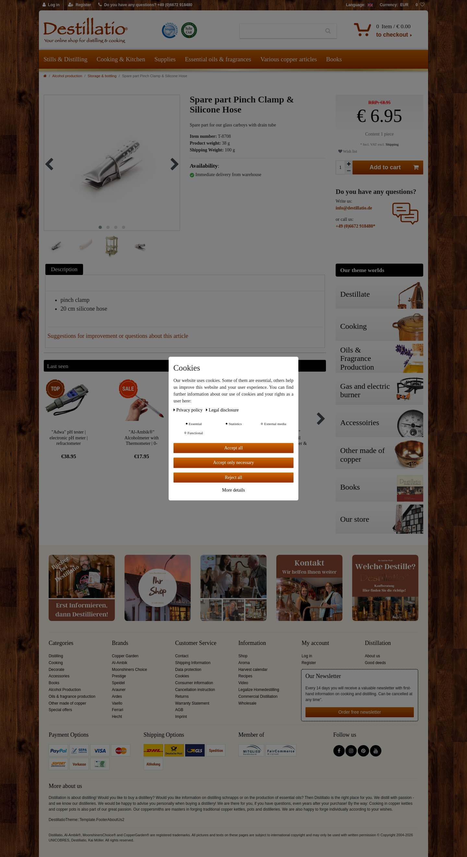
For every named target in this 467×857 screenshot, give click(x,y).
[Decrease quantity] (349, 171)
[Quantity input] (340, 167)
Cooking (56, 663)
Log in (307, 656)
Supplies (164, 59)
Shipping (392, 144)
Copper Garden (125, 656)
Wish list (347, 151)
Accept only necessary (233, 462)
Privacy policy (189, 410)
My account (315, 643)
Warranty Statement (192, 703)
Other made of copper (67, 703)
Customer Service (195, 643)
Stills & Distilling (65, 59)
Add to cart (394, 167)
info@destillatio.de (354, 208)
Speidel (118, 683)
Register (309, 663)
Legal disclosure (222, 410)
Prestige (119, 676)
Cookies (182, 676)
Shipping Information (192, 663)
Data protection (188, 669)
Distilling (56, 656)
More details (233, 490)
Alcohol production (67, 76)
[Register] (80, 5)
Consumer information (194, 683)
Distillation (378, 643)
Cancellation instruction (195, 689)
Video (243, 683)
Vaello (117, 703)
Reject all (233, 477)
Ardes (117, 696)
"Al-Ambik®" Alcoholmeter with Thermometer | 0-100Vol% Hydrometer (142, 438)
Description (64, 269)
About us (372, 656)
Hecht (117, 716)
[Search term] (280, 31)
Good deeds (375, 663)
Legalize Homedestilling (258, 689)
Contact (181, 656)
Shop (242, 656)
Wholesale (247, 703)
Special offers (60, 710)
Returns (182, 696)
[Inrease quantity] (349, 164)
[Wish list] (420, 5)
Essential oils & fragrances (218, 59)
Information (252, 643)
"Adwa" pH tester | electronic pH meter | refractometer (69, 438)
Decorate (56, 669)
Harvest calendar (253, 669)
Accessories (59, 676)
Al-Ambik (119, 663)
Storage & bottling (102, 76)
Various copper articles (288, 59)
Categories (61, 643)
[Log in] (51, 5)
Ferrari (117, 710)
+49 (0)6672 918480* (355, 226)
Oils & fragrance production (72, 696)
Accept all (233, 448)
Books (334, 59)
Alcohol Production (65, 689)
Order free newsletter (359, 712)
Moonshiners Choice (129, 669)
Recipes (245, 676)
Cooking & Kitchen (121, 59)
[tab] (65, 269)
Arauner (119, 689)
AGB (179, 710)
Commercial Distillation (258, 696)
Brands (120, 643)
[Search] (328, 31)
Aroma (244, 663)
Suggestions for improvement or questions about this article (118, 336)
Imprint (181, 716)
